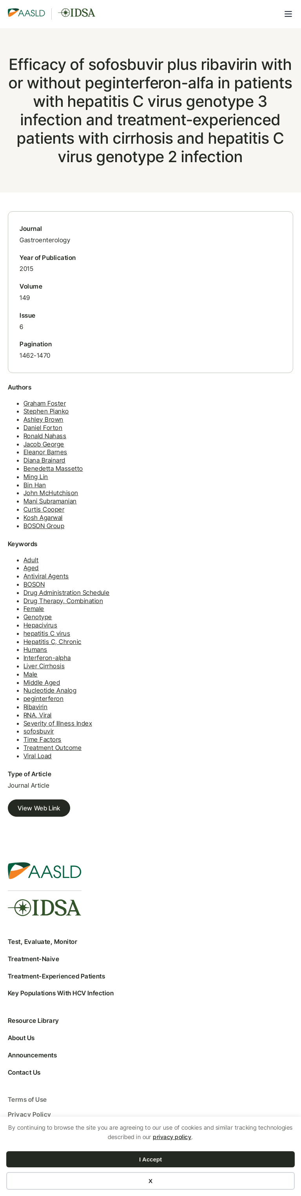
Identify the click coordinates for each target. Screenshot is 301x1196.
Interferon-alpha (47, 658)
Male (31, 674)
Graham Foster (45, 403)
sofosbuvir (39, 731)
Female (34, 609)
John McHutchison (51, 493)
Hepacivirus (40, 625)
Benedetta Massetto (53, 468)
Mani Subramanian (50, 501)
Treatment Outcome (53, 748)
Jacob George (44, 444)
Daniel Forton (43, 428)
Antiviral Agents (46, 576)
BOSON (34, 584)
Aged (31, 568)
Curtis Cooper (44, 509)
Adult (31, 560)
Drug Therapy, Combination (63, 601)
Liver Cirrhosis (44, 666)
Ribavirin (35, 707)
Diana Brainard (44, 460)
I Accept (150, 1159)
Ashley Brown (43, 419)
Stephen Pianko (46, 411)
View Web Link (39, 808)
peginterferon (43, 698)
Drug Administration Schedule (66, 592)
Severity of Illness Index (58, 723)
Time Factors (43, 739)
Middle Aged (42, 682)
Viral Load (38, 756)
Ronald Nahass (45, 436)
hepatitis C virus (47, 633)
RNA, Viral (38, 715)
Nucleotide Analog (50, 690)
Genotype (38, 617)
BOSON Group (44, 526)
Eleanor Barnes (45, 452)
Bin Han (35, 485)
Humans (35, 649)
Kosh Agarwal (43, 517)
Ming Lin (36, 477)
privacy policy (172, 1137)
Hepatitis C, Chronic (53, 642)
